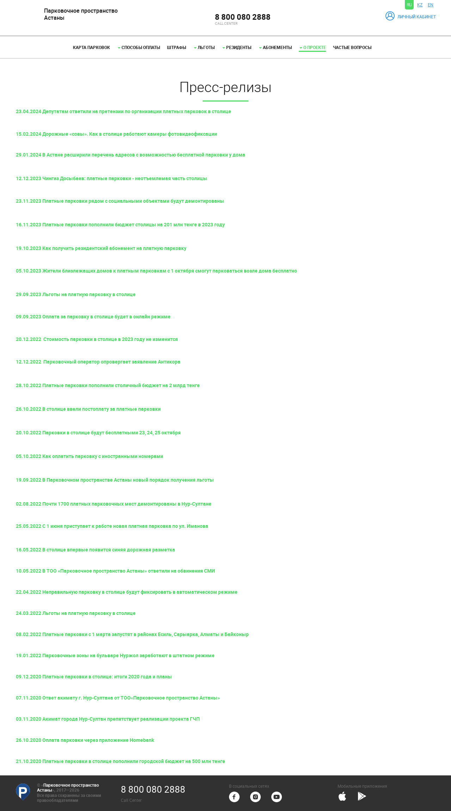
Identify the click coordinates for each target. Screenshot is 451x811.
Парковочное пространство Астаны (68, 787)
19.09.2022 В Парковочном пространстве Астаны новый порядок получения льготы (115, 479)
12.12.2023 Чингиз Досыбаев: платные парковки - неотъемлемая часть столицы (111, 178)
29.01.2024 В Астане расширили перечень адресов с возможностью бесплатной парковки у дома (130, 154)
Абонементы (275, 47)
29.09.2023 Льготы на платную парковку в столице (76, 294)
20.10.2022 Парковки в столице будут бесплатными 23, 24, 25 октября (98, 432)
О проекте (312, 47)
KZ (419, 4)
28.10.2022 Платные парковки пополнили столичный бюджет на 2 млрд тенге (108, 385)
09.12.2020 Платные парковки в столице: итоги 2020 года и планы (94, 676)
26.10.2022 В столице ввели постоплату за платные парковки (88, 409)
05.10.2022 (29, 456)
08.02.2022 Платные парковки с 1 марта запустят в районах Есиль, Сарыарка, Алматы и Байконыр (132, 634)
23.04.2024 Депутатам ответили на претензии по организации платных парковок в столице (123, 111)
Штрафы (176, 47)
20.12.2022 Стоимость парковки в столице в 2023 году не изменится (97, 339)
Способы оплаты (139, 47)
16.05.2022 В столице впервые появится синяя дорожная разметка (95, 549)
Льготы (204, 47)
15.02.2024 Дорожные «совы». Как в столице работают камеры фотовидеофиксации (116, 133)
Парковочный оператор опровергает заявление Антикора (111, 361)
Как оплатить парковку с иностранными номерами (102, 456)
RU (409, 4)
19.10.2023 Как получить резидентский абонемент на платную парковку (101, 248)
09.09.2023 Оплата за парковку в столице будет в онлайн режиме (93, 316)
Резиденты (236, 47)
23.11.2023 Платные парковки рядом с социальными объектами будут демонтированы (120, 200)
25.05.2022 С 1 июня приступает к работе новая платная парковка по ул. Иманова (112, 526)
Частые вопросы (352, 47)
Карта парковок (91, 47)
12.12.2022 (29, 361)
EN (430, 4)
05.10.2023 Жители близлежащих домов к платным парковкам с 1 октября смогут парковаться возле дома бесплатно (156, 270)
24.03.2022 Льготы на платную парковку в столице (76, 613)
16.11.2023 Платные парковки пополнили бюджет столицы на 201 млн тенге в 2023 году (120, 224)
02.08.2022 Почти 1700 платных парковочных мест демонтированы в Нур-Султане (113, 503)
